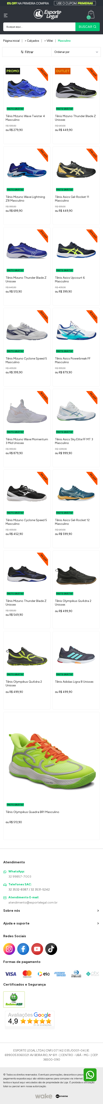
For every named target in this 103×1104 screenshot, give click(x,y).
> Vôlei (48, 40)
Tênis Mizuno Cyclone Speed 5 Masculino (26, 360)
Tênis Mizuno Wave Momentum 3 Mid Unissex (27, 441)
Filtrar (26, 52)
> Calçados (32, 40)
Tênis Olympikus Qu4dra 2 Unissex (73, 602)
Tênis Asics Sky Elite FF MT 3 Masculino (74, 441)
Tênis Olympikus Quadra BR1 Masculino (32, 812)
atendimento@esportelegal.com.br (33, 902)
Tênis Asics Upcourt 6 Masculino (70, 279)
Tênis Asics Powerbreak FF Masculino (73, 360)
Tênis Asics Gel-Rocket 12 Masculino (72, 522)
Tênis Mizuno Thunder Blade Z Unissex (75, 118)
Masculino (64, 40)
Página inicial (11, 40)
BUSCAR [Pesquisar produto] (88, 27)
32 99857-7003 (19, 876)
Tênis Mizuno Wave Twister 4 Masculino (25, 118)
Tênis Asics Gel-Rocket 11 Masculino (72, 198)
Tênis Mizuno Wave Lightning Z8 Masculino (25, 198)
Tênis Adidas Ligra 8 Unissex (74, 682)
